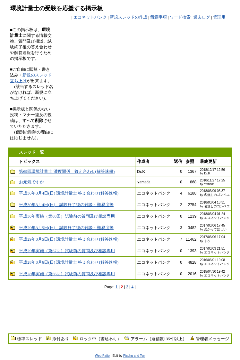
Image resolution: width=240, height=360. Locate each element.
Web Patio (102, 355)
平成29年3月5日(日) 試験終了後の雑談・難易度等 (66, 227)
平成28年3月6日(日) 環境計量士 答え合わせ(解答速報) (68, 262)
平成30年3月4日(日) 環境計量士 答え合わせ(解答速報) (68, 193)
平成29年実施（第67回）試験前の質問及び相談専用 (67, 250)
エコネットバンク (90, 17)
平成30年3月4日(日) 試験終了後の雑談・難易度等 (66, 204)
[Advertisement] (155, 36)
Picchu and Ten (134, 355)
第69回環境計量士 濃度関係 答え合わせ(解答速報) (67, 171)
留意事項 (158, 17)
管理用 (219, 17)
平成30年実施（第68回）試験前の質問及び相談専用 (67, 216)
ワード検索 (180, 17)
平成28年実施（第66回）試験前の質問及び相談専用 (67, 273)
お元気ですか (31, 182)
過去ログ (201, 17)
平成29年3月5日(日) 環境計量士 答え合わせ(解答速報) (68, 239)
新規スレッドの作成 (128, 17)
